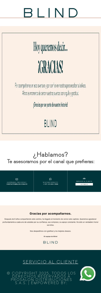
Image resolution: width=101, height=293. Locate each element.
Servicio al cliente (50, 262)
